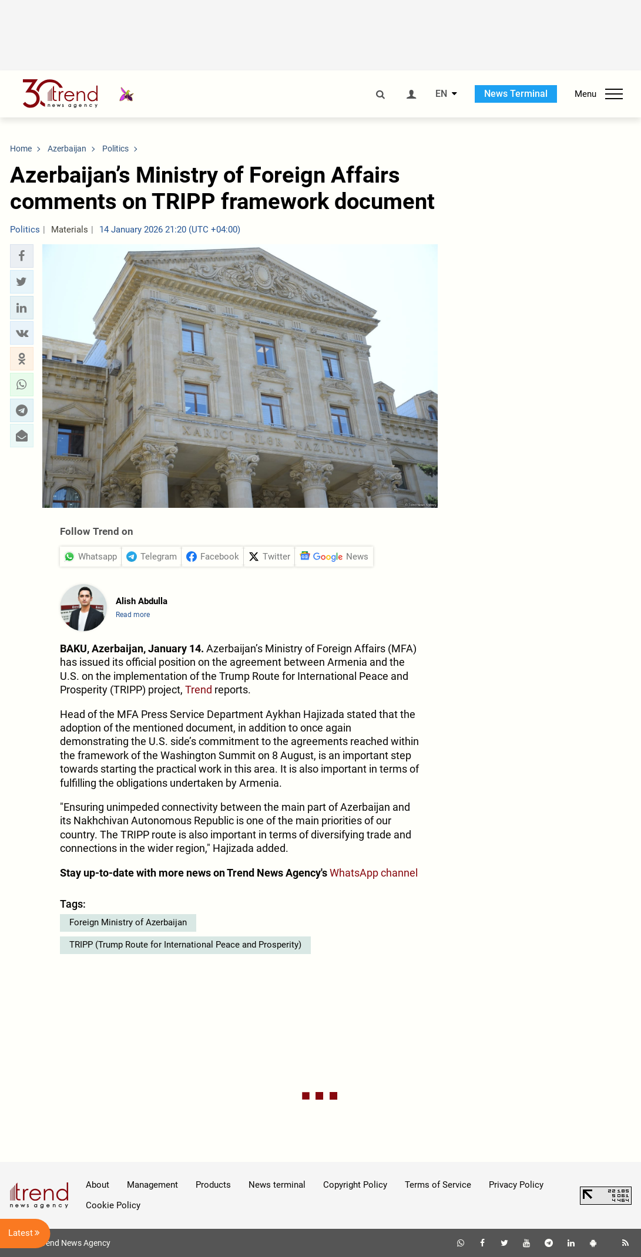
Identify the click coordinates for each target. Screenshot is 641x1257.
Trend (198, 689)
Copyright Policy (355, 1185)
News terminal (277, 1185)
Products (213, 1185)
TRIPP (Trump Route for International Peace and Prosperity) (185, 944)
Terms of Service (438, 1185)
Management (152, 1185)
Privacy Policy (516, 1185)
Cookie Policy (113, 1205)
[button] (22, 256)
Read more (133, 615)
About (97, 1185)
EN (441, 94)
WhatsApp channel (374, 873)
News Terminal (516, 93)
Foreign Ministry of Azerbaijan (128, 922)
